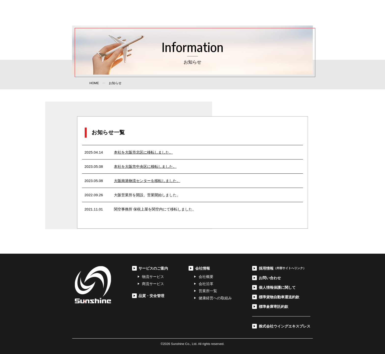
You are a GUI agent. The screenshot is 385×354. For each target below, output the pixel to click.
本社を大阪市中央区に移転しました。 (145, 166)
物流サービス (153, 277)
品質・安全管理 (207, 13)
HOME (94, 83)
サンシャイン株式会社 (101, 13)
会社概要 (206, 277)
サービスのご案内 (174, 13)
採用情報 (255, 13)
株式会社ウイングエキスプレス (284, 326)
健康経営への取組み (215, 298)
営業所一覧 (208, 291)
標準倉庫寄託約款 (273, 306)
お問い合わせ (280, 13)
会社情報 (234, 13)
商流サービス (153, 284)
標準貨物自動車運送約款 (279, 297)
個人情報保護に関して (277, 287)
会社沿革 (206, 284)
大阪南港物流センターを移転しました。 (147, 181)
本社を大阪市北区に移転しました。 (143, 152)
